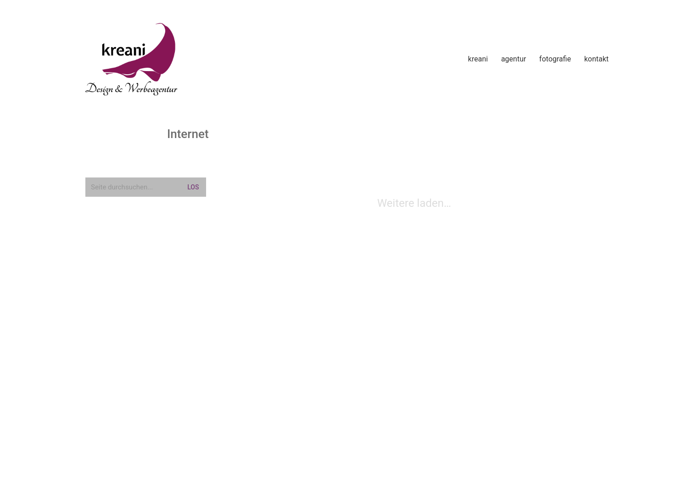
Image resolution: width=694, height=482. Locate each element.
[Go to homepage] (131, 59)
